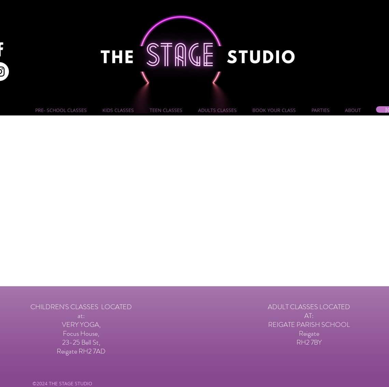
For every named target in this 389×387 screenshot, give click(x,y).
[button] (61, 110)
